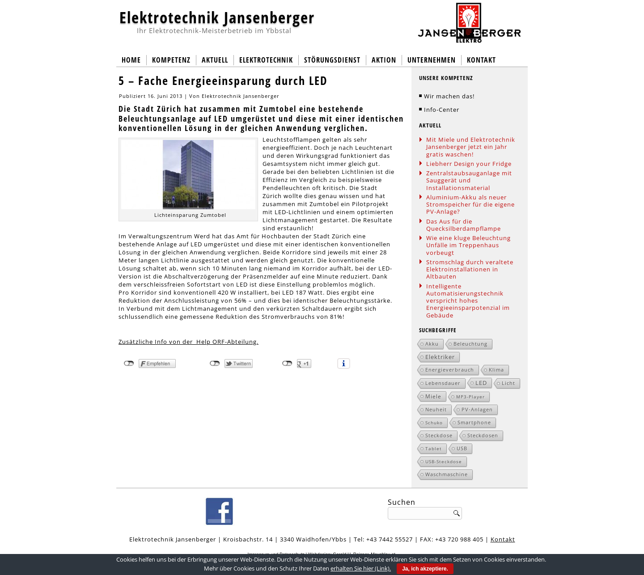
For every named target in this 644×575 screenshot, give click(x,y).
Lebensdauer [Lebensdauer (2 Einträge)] (443, 383)
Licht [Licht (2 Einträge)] (508, 383)
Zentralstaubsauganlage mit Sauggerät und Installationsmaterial (469, 180)
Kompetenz (171, 60)
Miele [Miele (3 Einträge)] (433, 396)
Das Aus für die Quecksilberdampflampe (463, 225)
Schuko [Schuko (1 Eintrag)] (434, 422)
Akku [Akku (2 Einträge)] (432, 343)
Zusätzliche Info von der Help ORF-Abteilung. (188, 342)
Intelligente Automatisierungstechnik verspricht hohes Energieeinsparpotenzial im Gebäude (468, 300)
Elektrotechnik (266, 60)
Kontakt (481, 60)
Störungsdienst (332, 60)
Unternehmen (431, 60)
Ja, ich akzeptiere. (425, 569)
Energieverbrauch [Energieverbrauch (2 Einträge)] (449, 369)
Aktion (384, 60)
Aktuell (215, 60)
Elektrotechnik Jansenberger (217, 17)
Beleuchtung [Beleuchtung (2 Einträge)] (470, 343)
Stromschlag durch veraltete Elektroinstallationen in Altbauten (469, 269)
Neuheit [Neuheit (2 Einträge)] (436, 409)
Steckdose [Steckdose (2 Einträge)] (439, 435)
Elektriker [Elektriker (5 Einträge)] (440, 357)
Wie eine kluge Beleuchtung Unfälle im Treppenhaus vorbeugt (468, 245)
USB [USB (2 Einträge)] (462, 448)
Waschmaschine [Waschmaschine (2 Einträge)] (446, 474)
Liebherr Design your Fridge (469, 164)
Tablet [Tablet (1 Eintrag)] (433, 448)
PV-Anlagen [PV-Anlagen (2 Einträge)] (477, 409)
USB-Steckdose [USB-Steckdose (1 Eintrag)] (443, 461)
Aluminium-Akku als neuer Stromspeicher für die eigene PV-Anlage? (470, 204)
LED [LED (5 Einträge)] (481, 383)
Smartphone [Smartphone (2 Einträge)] (474, 422)
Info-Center (441, 110)
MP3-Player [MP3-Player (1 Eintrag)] (470, 396)
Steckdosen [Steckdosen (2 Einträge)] (482, 435)
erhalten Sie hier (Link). (360, 568)
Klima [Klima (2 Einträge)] (496, 369)
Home (131, 60)
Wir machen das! (449, 96)
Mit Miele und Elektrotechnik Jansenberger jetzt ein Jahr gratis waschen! (470, 146)
